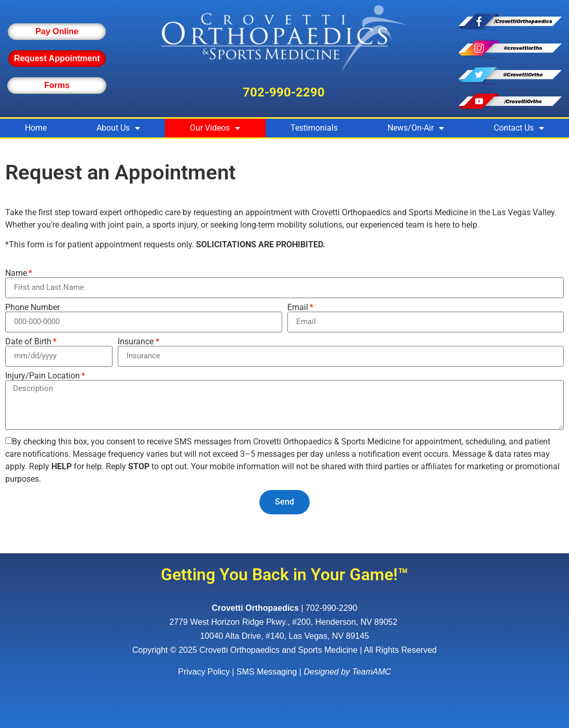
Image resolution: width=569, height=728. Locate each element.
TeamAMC (371, 671)
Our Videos (215, 128)
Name (16, 273)
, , (284, 622)
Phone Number (32, 307)
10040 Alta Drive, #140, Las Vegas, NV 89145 (284, 636)
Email (297, 307)
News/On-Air (415, 128)
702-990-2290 (284, 92)
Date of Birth (28, 342)
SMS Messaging (267, 671)
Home (36, 128)
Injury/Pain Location (42, 376)
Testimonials (314, 128)
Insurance (136, 342)
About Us (118, 128)
